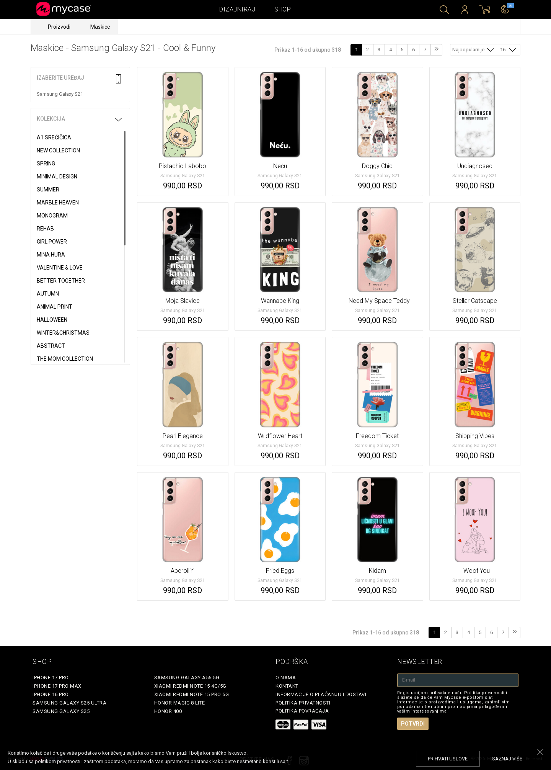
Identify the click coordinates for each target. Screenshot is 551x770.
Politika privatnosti (303, 703)
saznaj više (507, 759)
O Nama (286, 677)
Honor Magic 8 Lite (179, 703)
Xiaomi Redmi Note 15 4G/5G (190, 686)
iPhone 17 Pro (51, 677)
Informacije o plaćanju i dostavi (321, 694)
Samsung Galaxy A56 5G (187, 677)
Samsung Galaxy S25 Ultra (69, 703)
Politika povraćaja (302, 711)
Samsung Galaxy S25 (61, 711)
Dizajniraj (237, 9)
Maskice (100, 27)
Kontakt (287, 686)
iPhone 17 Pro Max (57, 686)
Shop (282, 9)
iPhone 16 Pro (51, 694)
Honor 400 (168, 711)
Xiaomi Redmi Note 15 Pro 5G (191, 694)
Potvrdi (413, 724)
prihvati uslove (448, 759)
